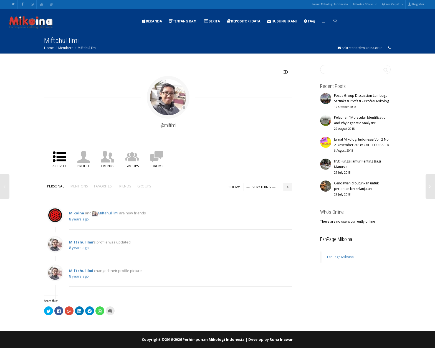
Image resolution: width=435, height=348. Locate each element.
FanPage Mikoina (336, 239)
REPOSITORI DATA (244, 21)
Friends (107, 166)
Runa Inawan (282, 339)
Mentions (79, 186)
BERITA (212, 21)
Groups (132, 166)
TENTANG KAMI (183, 21)
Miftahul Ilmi (87, 47)
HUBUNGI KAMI (282, 21)
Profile (83, 166)
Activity (59, 166)
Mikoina (76, 216)
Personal (55, 186)
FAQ (309, 21)
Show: (234, 187)
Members (65, 47)
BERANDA (151, 21)
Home (49, 47)
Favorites (103, 186)
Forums (156, 166)
